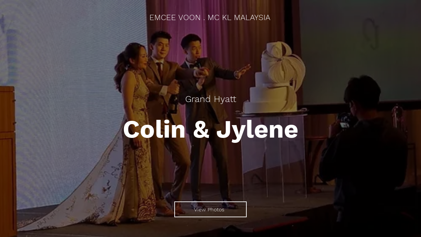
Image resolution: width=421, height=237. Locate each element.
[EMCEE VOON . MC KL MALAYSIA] (210, 18)
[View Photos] (210, 209)
